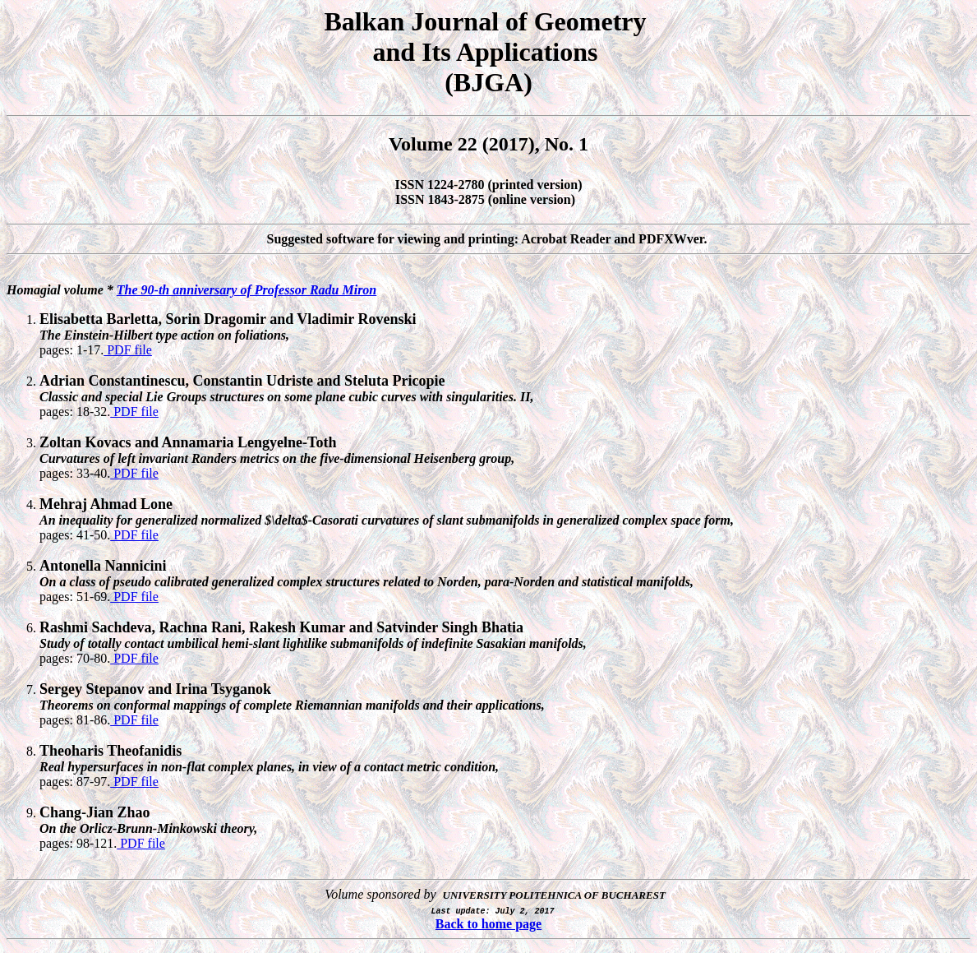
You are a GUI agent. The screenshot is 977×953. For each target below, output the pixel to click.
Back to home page (488, 924)
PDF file (128, 350)
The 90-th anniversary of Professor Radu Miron (246, 290)
